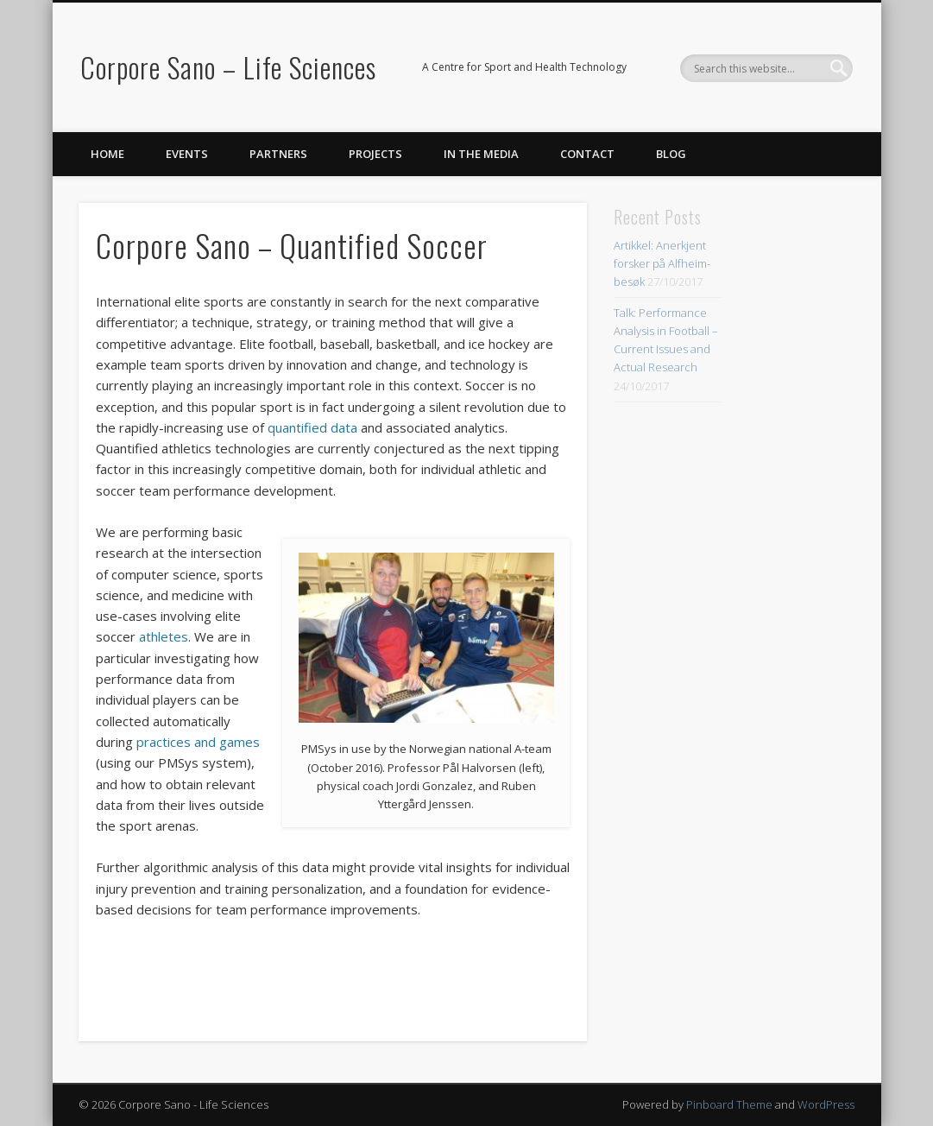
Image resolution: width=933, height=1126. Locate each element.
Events (187, 153)
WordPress (825, 1104)
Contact (587, 153)
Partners (278, 153)
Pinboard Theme (729, 1104)
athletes (163, 636)
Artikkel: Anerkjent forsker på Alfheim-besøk (662, 263)
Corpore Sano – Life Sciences (228, 67)
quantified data (312, 427)
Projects (375, 153)
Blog (671, 153)
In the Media (481, 153)
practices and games (198, 741)
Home (107, 153)
